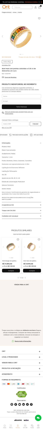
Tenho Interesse (21, 107)
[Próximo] (18, 246)
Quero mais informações (23, 341)
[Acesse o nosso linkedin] (23, 404)
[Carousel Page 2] (21, 54)
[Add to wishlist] (39, 18)
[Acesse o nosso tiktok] (27, 404)
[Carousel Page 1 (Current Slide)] (20, 54)
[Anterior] (3, 246)
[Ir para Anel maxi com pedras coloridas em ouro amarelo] (32, 255)
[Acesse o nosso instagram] (11, 404)
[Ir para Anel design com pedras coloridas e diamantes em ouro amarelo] (11, 255)
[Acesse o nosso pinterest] (31, 404)
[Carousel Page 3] (22, 54)
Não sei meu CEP (6, 127)
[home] (6, 7)
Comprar (11, 271)
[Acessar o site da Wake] (26, 420)
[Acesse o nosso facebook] (15, 404)
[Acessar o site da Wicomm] (18, 420)
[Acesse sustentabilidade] (21, 394)
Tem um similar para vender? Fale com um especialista (19, 112)
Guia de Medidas (10, 77)
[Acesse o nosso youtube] (19, 404)
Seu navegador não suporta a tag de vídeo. (21, 307)
